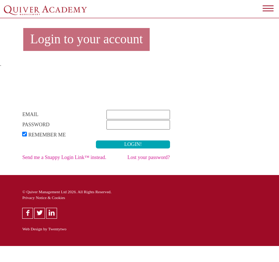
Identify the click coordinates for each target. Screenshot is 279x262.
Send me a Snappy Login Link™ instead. (64, 157)
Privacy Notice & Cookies (43, 197)
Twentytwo (57, 229)
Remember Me (47, 135)
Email (30, 114)
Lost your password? (149, 157)
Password (35, 124)
